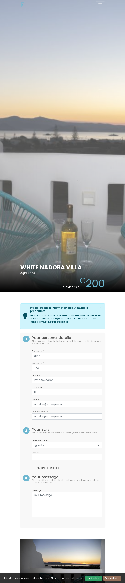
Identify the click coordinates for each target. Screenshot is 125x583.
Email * (35, 399)
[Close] (100, 308)
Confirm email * (40, 411)
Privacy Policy (112, 578)
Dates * (35, 452)
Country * (36, 375)
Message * (37, 490)
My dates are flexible (48, 467)
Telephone (37, 387)
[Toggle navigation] (100, 4)
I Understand (93, 578)
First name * (38, 351)
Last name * (38, 363)
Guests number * (40, 440)
